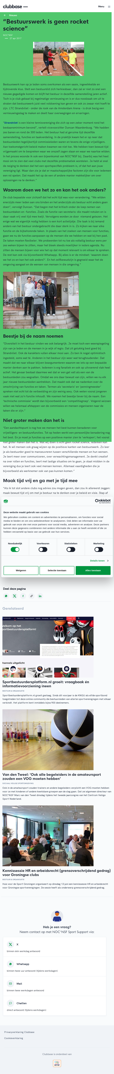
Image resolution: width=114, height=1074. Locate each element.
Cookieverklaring (13, 1038)
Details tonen (97, 560)
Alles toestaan (93, 570)
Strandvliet (11, 122)
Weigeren (21, 570)
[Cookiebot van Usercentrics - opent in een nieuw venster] (97, 501)
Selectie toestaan (57, 570)
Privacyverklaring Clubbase (19, 1032)
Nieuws (13, 15)
